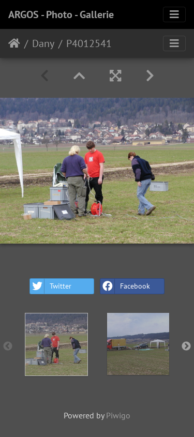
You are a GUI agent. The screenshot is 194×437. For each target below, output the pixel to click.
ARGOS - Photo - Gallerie (61, 14)
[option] (56, 344)
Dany (43, 43)
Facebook (125, 286)
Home (14, 43)
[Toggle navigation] (174, 14)
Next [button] (186, 346)
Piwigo (118, 415)
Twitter (50, 286)
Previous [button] (8, 346)
